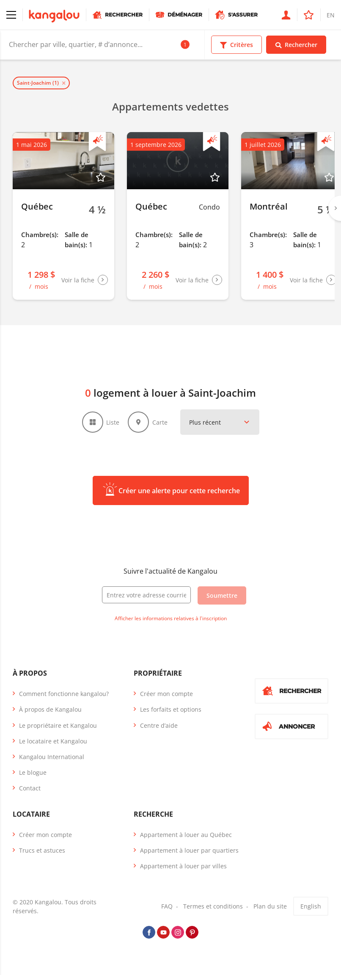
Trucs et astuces (42, 850)
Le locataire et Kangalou (53, 741)
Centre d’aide (159, 725)
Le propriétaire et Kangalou (58, 725)
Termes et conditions (213, 906)
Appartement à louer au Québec (186, 835)
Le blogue (33, 772)
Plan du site (270, 906)
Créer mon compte (166, 694)
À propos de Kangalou (50, 709)
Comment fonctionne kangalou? (64, 694)
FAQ (167, 906)
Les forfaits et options (170, 709)
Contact (30, 788)
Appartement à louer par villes (183, 866)
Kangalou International (51, 757)
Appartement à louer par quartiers (189, 850)
